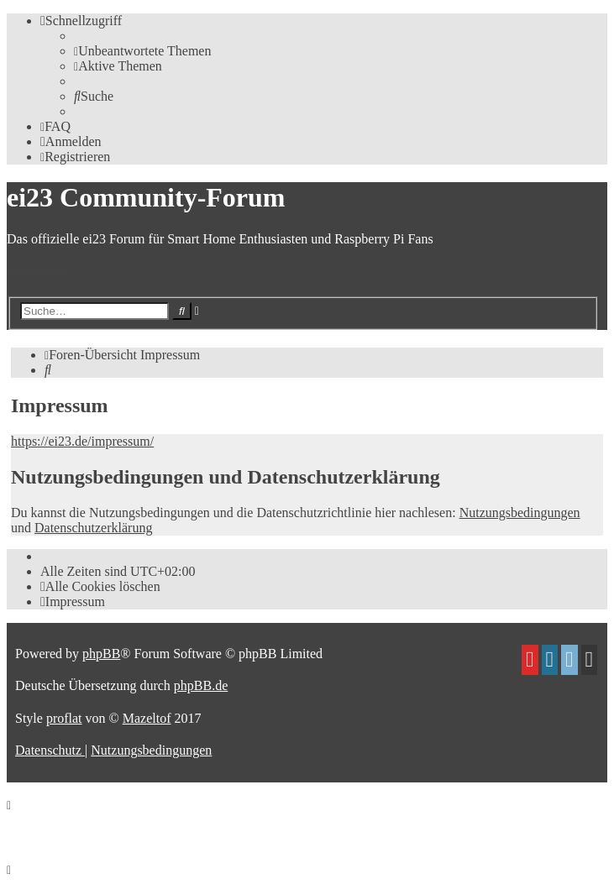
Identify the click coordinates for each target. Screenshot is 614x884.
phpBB (101, 653)
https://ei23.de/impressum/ (82, 441)
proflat (64, 718)
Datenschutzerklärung (93, 527)
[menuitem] (142, 51)
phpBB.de (201, 685)
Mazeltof (147, 718)
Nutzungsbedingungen (519, 512)
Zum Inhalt (37, 267)
